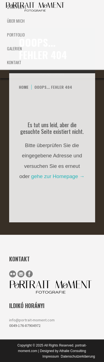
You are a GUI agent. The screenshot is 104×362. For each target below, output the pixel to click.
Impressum (50, 356)
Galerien (14, 48)
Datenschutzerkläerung (78, 356)
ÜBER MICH (16, 21)
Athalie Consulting (72, 351)
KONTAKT (14, 62)
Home (24, 87)
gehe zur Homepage (58, 176)
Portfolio (16, 35)
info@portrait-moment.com (32, 319)
